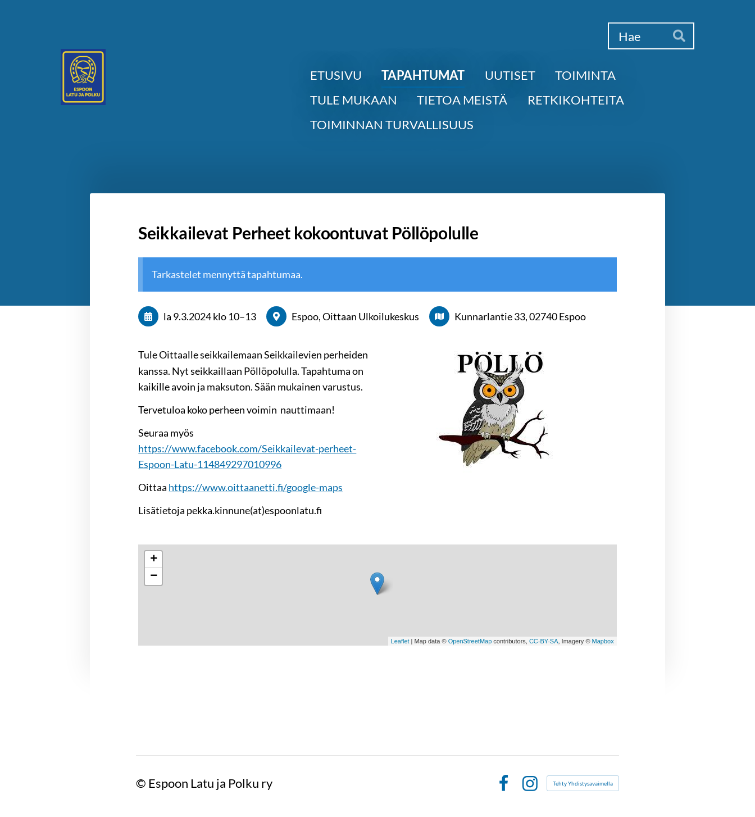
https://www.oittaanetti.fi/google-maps (256, 487)
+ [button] (153, 559)
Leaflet (400, 641)
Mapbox (603, 641)
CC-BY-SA (543, 641)
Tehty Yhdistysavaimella (583, 783)
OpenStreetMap (470, 641)
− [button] (153, 576)
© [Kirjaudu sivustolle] (142, 783)
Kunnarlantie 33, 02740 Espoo (520, 316)
